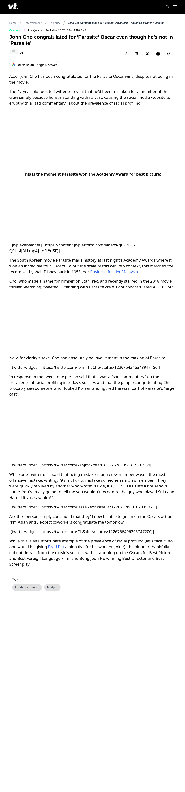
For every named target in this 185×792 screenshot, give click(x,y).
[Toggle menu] (174, 6)
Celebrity (55, 23)
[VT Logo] (14, 6)
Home (12, 23)
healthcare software (27, 587)
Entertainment (33, 23)
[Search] (167, 7)
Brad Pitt (56, 546)
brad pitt (52, 587)
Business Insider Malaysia (114, 271)
